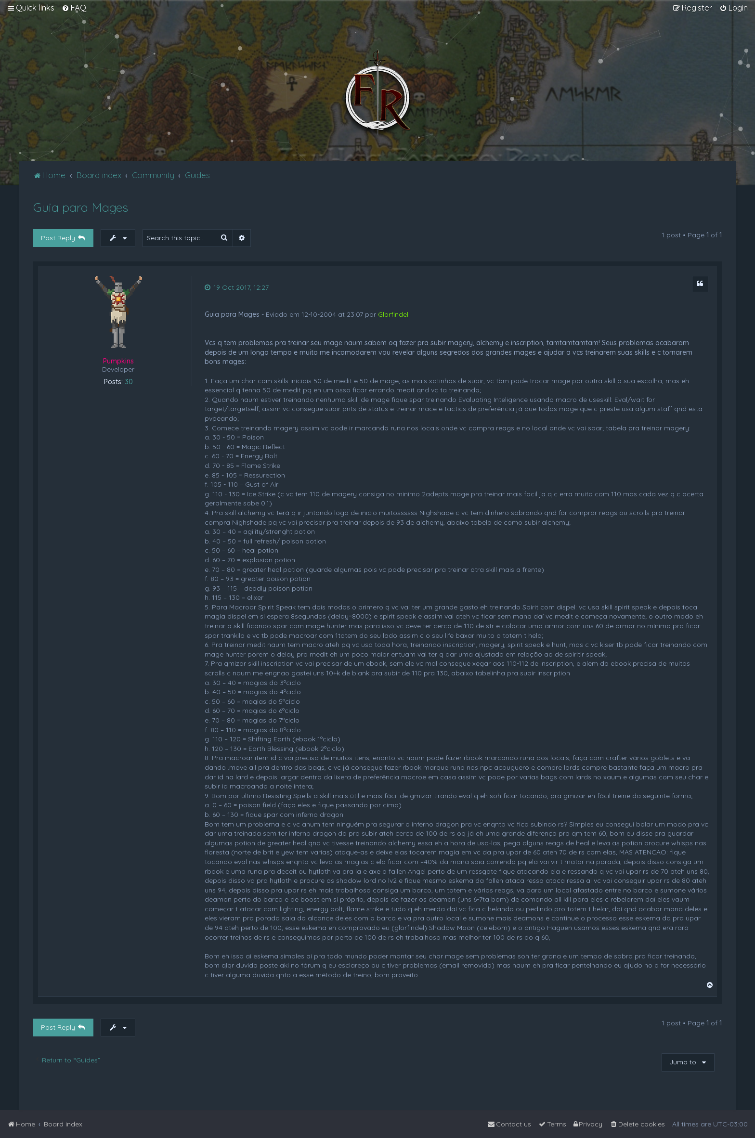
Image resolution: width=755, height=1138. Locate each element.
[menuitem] (74, 7)
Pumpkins (118, 361)
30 (129, 382)
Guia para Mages (80, 207)
